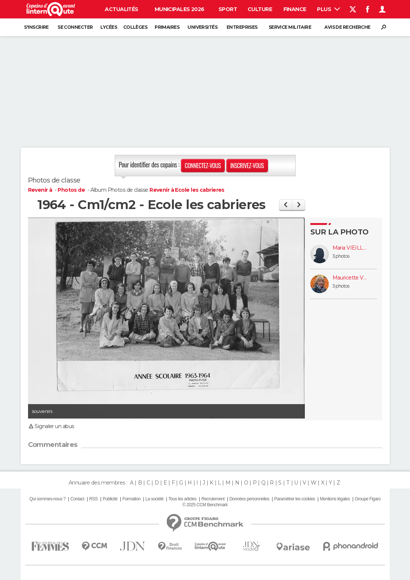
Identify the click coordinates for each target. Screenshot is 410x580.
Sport (227, 9)
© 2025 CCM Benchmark (204, 504)
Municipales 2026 (179, 9)
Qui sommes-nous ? (48, 498)
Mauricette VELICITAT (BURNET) (351, 278)
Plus (328, 9)
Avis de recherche (347, 27)
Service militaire (290, 27)
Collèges (135, 27)
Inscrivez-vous (247, 165)
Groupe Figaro (367, 498)
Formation (132, 498)
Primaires (167, 27)
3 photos (341, 256)
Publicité (110, 498)
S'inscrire (36, 27)
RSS (93, 498)
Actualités (121, 9)
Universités (202, 27)
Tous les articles (182, 498)
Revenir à (41, 190)
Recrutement (213, 498)
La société (154, 498)
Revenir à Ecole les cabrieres (186, 190)
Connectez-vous (203, 165)
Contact (77, 498)
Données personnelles (249, 498)
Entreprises (242, 27)
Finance (294, 9)
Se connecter (75, 27)
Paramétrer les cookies (294, 498)
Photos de (72, 190)
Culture (260, 9)
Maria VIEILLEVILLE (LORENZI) (351, 248)
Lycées (108, 27)
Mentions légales (335, 498)
